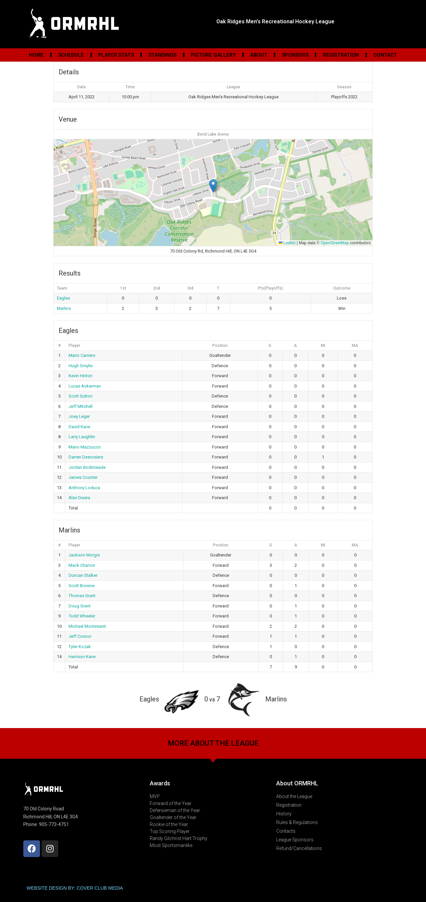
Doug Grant (80, 605)
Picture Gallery (213, 55)
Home (36, 55)
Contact (385, 55)
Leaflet (287, 243)
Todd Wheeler (82, 615)
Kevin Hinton (81, 375)
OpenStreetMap (334, 243)
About (258, 55)
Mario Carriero (82, 355)
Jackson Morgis (84, 554)
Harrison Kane (82, 656)
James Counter (83, 477)
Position (220, 345)
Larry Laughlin (82, 436)
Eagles (63, 298)
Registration (341, 55)
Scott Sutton (81, 396)
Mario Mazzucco (85, 447)
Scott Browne (82, 585)
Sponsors (295, 55)
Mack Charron (82, 565)
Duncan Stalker (83, 575)
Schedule (71, 55)
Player (74, 345)
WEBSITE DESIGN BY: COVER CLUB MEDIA (75, 888)
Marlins (64, 308)
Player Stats (116, 55)
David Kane (79, 426)
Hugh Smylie (81, 365)
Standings (162, 55)
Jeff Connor (80, 636)
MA (355, 345)
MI (323, 345)
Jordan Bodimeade (87, 467)
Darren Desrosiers (86, 456)
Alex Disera (79, 497)
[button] (213, 186)
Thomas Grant (82, 595)
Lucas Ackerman (85, 386)
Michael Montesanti (87, 626)
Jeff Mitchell (81, 406)
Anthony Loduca (84, 487)
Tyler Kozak (80, 646)
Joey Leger (79, 416)
